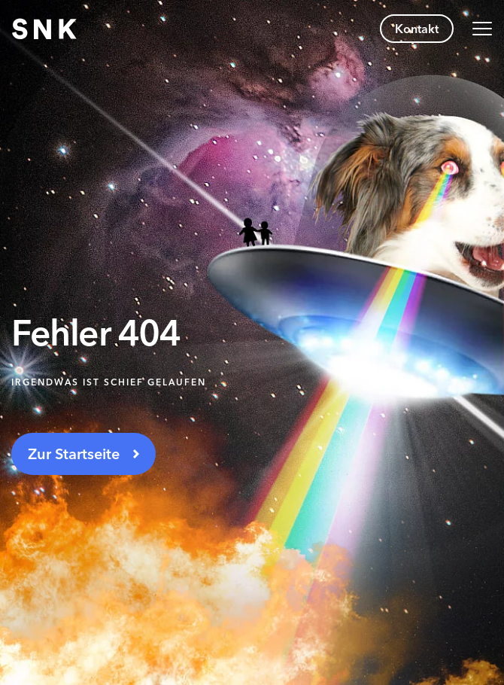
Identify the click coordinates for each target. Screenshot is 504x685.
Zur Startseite (74, 454)
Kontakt (417, 28)
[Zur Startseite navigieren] (44, 28)
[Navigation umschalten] (482, 28)
